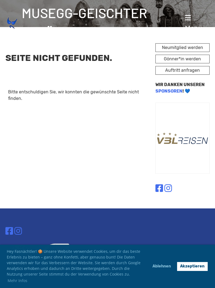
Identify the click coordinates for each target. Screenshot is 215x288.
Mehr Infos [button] (17, 280)
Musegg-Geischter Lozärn (84, 23)
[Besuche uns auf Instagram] (168, 188)
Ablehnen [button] (161, 266)
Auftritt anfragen (182, 70)
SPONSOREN (169, 91)
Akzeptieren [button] (192, 266)
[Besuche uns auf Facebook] (159, 188)
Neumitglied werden (182, 47)
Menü (193, 23)
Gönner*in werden (182, 58)
